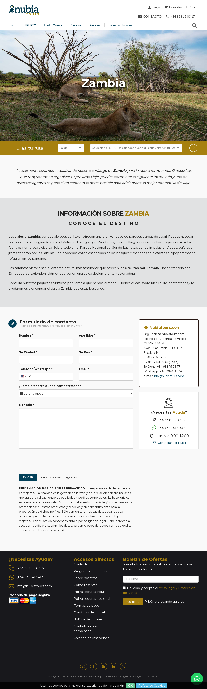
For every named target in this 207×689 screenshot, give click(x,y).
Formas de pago (86, 605)
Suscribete (133, 602)
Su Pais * (85, 352)
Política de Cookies (151, 685)
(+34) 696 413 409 (30, 577)
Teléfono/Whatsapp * (35, 369)
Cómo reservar (85, 585)
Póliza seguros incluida (91, 592)
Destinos (75, 25)
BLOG (190, 7)
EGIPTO (30, 25)
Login (153, 7)
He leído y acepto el (140, 588)
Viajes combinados (120, 25)
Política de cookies (88, 619)
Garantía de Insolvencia (91, 638)
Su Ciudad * (28, 352)
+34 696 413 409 (169, 428)
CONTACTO (149, 16)
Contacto (81, 564)
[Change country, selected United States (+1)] (25, 376)
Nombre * (26, 335)
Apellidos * (87, 335)
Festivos (95, 25)
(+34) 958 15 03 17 (30, 568)
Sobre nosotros (85, 578)
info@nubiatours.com (169, 376)
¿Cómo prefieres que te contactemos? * (50, 386)
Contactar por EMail (169, 443)
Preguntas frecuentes (90, 571)
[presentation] (69, 462)
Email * (84, 369)
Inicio (14, 25)
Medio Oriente (53, 25)
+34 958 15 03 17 (180, 16)
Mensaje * (26, 405)
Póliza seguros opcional (92, 599)
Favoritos (173, 7)
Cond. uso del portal (89, 612)
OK (130, 685)
